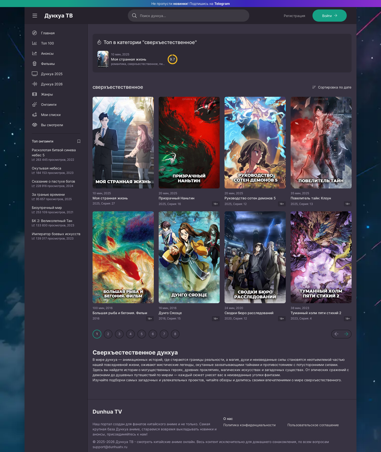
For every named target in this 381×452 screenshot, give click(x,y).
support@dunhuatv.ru (110, 447)
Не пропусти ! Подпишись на (190, 3)
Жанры (47, 94)
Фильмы (48, 64)
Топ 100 (47, 43)
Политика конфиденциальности (249, 425)
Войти (327, 16)
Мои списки (51, 115)
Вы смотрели (52, 125)
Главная (48, 33)
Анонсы (47, 53)
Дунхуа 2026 (52, 84)
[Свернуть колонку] (35, 15)
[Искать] (134, 15)
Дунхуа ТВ (58, 15)
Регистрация (294, 16)
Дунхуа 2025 (52, 74)
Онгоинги (48, 104)
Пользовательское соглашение (313, 425)
